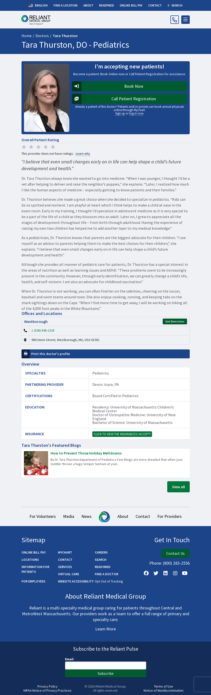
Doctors (42, 35)
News (86, 516)
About (122, 516)
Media (68, 516)
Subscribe (106, 673)
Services (65, 567)
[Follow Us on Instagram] (175, 573)
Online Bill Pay (34, 552)
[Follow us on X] (156, 573)
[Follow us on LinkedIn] (165, 573)
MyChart (65, 552)
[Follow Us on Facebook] (146, 573)
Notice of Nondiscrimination (163, 690)
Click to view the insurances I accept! (122, 434)
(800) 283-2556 (176, 563)
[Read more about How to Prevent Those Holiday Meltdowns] (106, 463)
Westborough (36, 321)
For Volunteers (42, 516)
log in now (136, 113)
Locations (30, 559)
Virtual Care (68, 574)
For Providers (169, 516)
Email (69, 659)
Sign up (120, 113)
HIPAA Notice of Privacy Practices (47, 690)
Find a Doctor (106, 574)
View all (178, 486)
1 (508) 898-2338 (42, 330)
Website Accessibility (76, 581)
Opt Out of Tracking (109, 581)
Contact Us (175, 553)
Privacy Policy (47, 686)
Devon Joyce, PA (105, 384)
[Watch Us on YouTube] (185, 573)
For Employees (33, 581)
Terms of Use (163, 686)
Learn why (83, 154)
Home (27, 35)
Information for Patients (35, 569)
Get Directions (174, 321)
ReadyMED (102, 567)
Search (100, 559)
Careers (101, 552)
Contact (143, 516)
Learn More (105, 629)
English (38, 5)
